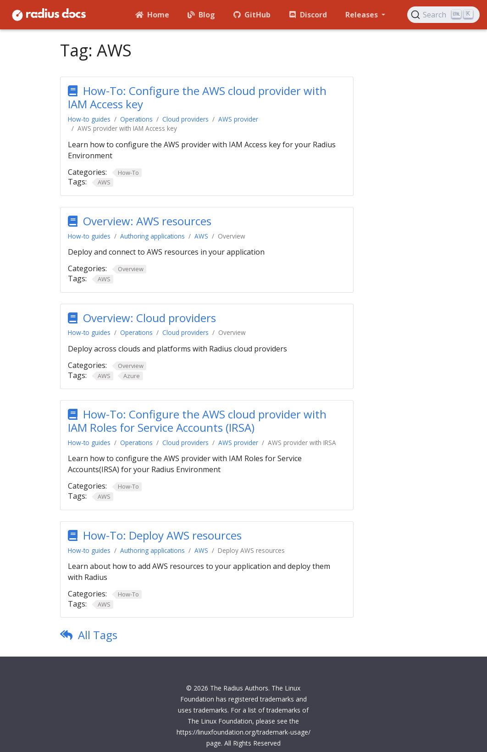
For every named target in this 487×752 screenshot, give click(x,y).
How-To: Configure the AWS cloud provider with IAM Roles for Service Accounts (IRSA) (197, 421)
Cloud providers (185, 119)
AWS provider (238, 119)
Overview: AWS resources (147, 220)
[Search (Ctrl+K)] (443, 14)
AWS (201, 236)
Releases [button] (362, 15)
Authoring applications (152, 236)
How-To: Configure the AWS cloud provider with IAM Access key (197, 97)
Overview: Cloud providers (149, 317)
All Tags (97, 634)
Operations (136, 119)
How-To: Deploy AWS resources (162, 535)
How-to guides (89, 119)
